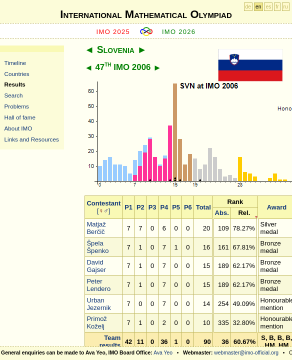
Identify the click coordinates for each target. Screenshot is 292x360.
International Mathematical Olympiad (146, 14)
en (259, 7)
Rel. (244, 212)
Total (203, 207)
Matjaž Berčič (96, 228)
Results (15, 84)
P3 (152, 207)
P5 (176, 207)
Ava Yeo (163, 353)
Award (277, 207)
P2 (140, 207)
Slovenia (115, 49)
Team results (110, 341)
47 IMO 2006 (122, 67)
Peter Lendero (98, 285)
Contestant (103, 203)
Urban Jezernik (98, 304)
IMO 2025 (113, 32)
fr (277, 7)
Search (13, 95)
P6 (188, 207)
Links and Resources (31, 139)
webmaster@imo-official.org (246, 353)
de (249, 7)
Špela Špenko (97, 247)
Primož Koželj (96, 322)
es (268, 7)
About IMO (18, 128)
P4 (164, 207)
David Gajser (96, 266)
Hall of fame (20, 117)
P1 (128, 207)
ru (286, 7)
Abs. (222, 212)
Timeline (15, 63)
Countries (17, 73)
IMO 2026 (179, 32)
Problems (16, 106)
